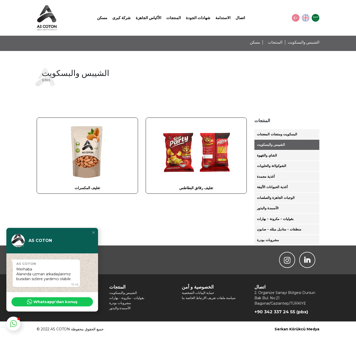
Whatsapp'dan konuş (52, 301)
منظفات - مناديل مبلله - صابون (279, 229)
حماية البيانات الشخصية (198, 293)
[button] (93, 232)
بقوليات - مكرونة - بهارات (275, 219)
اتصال (240, 17)
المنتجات (173, 17)
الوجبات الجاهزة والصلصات (276, 198)
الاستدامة (222, 17)
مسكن (102, 17)
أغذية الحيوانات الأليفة (272, 187)
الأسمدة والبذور (268, 208)
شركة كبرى (121, 17)
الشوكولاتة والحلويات (271, 166)
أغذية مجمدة (266, 176)
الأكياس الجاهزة (148, 17)
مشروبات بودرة (268, 240)
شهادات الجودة (198, 17)
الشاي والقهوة (267, 155)
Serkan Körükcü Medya (297, 329)
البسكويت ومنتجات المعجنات (277, 134)
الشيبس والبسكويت (271, 144)
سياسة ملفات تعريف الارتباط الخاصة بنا (209, 298)
